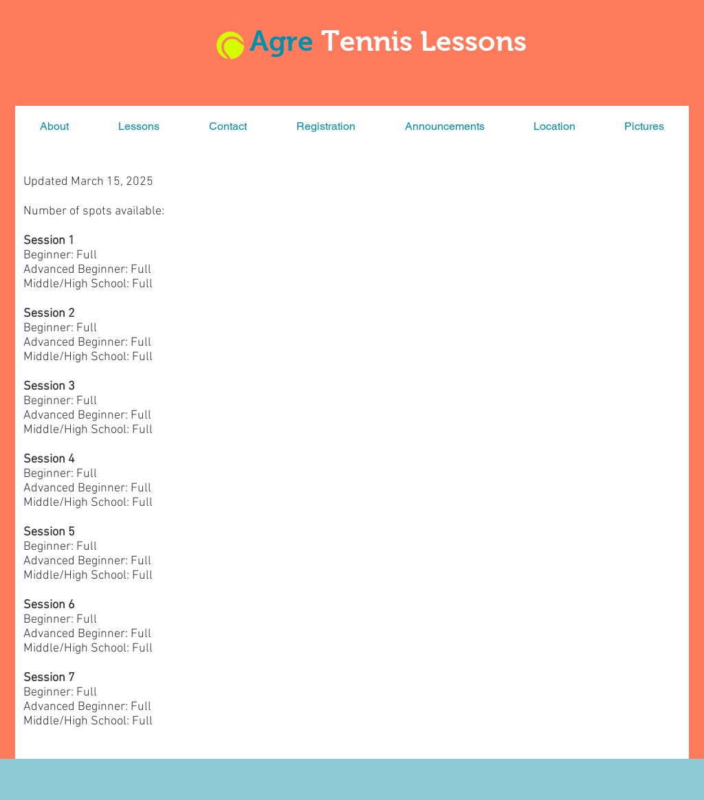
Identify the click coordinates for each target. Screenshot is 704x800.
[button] (139, 126)
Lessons (473, 41)
